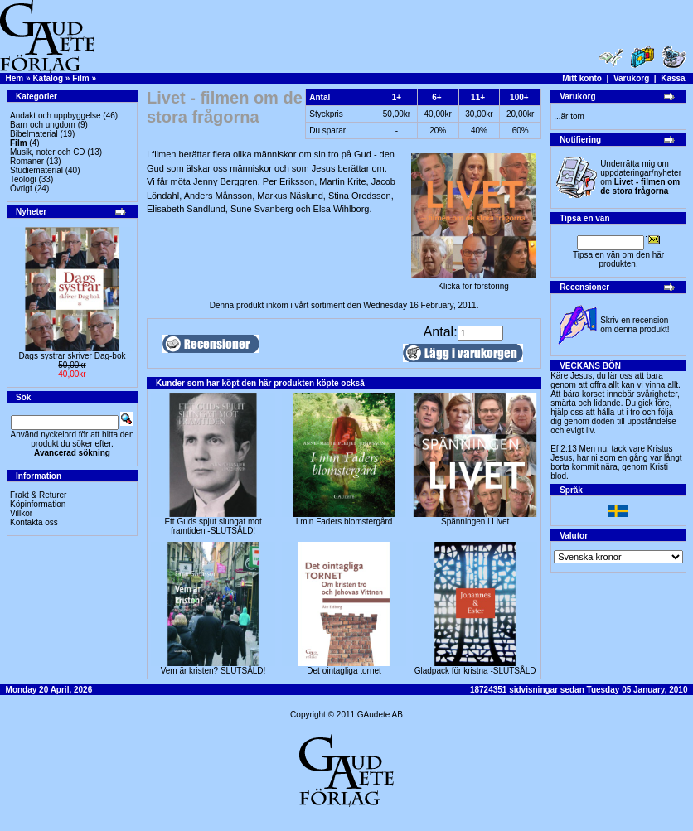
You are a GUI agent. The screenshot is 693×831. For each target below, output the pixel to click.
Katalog (47, 78)
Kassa (673, 78)
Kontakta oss (34, 522)
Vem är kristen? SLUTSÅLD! (213, 670)
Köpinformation (37, 504)
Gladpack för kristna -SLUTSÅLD (475, 670)
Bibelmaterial (34, 133)
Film (81, 78)
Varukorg (631, 78)
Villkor (21, 513)
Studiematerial (36, 170)
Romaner (27, 161)
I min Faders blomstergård (344, 521)
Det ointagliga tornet (344, 670)
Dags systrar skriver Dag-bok (72, 355)
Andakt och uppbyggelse (55, 115)
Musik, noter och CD (47, 152)
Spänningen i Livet (475, 521)
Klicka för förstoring (473, 282)
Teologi (23, 179)
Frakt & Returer (38, 495)
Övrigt (21, 188)
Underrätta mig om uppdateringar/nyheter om (640, 177)
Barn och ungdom (42, 124)
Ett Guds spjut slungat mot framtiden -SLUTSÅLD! (212, 526)
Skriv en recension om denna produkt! (634, 325)
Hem (15, 78)
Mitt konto (582, 78)
